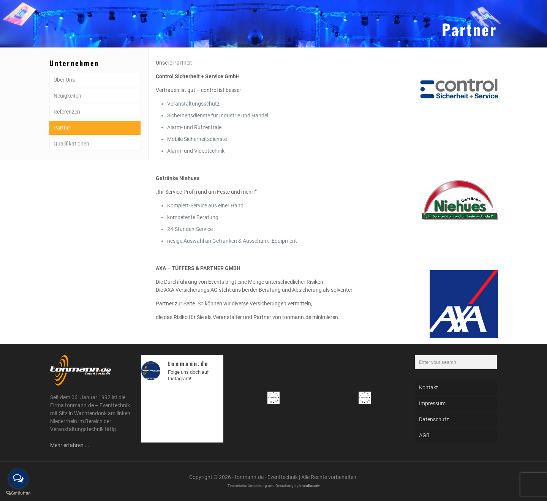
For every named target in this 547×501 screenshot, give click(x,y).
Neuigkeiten (67, 96)
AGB (424, 435)
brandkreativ (309, 486)
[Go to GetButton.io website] (18, 493)
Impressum (432, 403)
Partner (62, 128)
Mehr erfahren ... (69, 445)
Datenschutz (434, 419)
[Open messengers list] (18, 478)
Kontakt (428, 387)
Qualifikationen (71, 144)
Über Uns (64, 80)
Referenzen (67, 112)
